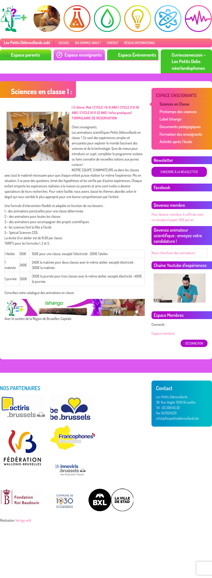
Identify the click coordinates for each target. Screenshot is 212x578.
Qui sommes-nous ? (88, 43)
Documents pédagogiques (180, 126)
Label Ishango (171, 118)
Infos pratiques (120, 112)
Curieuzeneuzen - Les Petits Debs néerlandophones (189, 61)
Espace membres (163, 333)
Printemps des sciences (178, 111)
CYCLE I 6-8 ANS (105, 107)
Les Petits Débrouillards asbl (27, 42)
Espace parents (25, 55)
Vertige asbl (23, 520)
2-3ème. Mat (82, 107)
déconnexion (194, 343)
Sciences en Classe (174, 104)
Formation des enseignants (181, 134)
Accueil (63, 43)
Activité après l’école (176, 141)
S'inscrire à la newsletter (179, 172)
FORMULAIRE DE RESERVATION (94, 118)
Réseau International (139, 43)
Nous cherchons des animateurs (173, 253)
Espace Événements (137, 55)
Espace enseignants (83, 55)
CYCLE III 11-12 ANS (93, 112)
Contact (113, 43)
